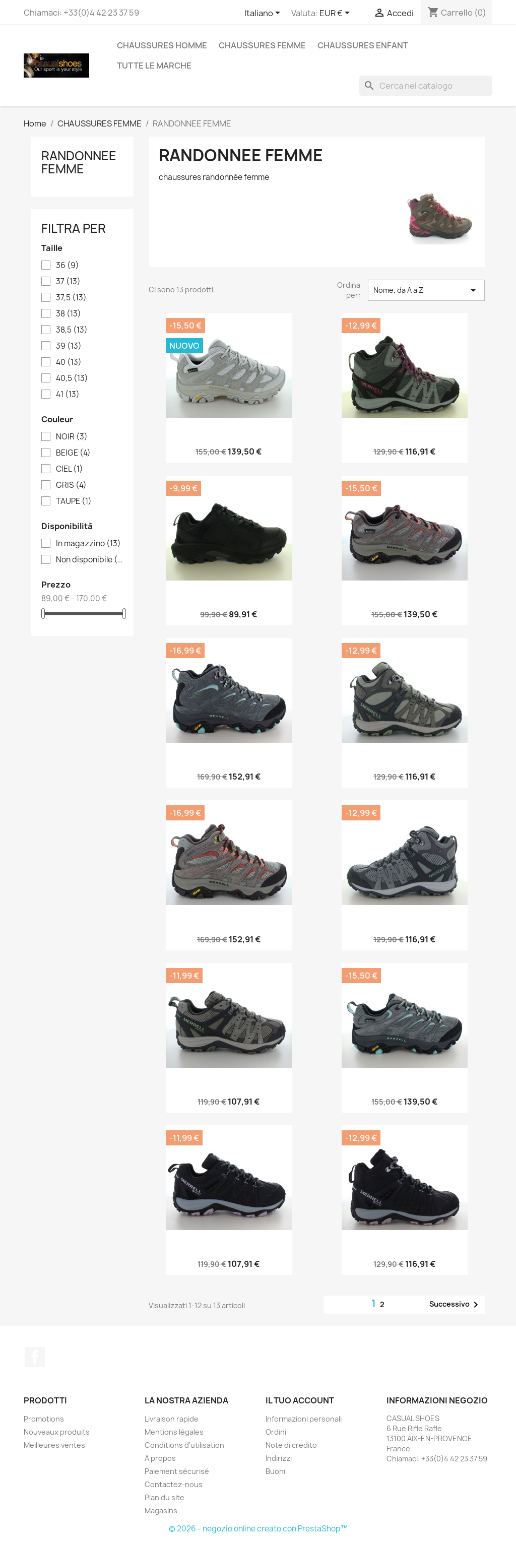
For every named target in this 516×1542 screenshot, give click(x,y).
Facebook (35, 1357)
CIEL (69, 469)
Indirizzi (279, 1458)
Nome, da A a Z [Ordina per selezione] (426, 290)
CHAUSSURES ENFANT (362, 45)
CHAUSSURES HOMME (162, 45)
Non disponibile (89, 560)
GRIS (71, 485)
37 (68, 282)
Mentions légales (174, 1432)
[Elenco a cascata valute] (336, 14)
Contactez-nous (174, 1484)
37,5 (71, 298)
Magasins (161, 1510)
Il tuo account (300, 1400)
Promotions (44, 1419)
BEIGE (73, 453)
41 (68, 395)
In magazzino (88, 544)
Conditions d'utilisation (184, 1445)
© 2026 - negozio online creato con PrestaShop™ (258, 1528)
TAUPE (74, 501)
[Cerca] (425, 86)
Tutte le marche (154, 65)
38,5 (72, 330)
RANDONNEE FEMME (78, 162)
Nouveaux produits (57, 1432)
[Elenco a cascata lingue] (264, 14)
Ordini (276, 1432)
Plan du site (164, 1497)
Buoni (275, 1471)
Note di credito (291, 1445)
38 (68, 314)
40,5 (72, 378)
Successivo (455, 1305)
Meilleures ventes (54, 1445)
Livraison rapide (172, 1419)
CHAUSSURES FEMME (262, 45)
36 (67, 266)
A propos (160, 1458)
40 (69, 362)
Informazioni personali (304, 1419)
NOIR (72, 437)
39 (69, 346)
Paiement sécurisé (177, 1471)
